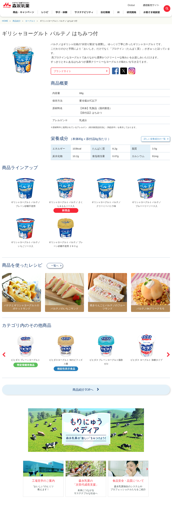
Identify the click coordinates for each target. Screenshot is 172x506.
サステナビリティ (84, 12)
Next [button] (168, 354)
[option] (25, 195)
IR (118, 12)
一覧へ (55, 265)
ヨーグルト (30, 21)
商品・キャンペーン (23, 12)
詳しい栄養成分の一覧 (155, 139)
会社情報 (105, 12)
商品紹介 (17, 21)
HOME (5, 21)
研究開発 (131, 12)
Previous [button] (3, 354)
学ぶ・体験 (61, 12)
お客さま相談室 (151, 12)
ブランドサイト (62, 71)
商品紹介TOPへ (83, 389)
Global (131, 5)
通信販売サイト (151, 5)
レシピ (44, 12)
